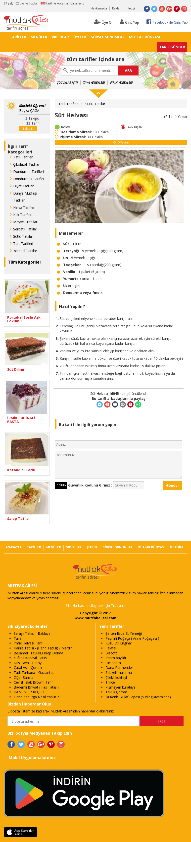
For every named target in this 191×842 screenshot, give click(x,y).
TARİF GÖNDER (172, 47)
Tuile (17, 638)
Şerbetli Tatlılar (25, 229)
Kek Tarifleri (22, 214)
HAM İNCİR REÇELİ (29, 692)
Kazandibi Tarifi (21, 470)
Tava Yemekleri (94, 82)
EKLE (161, 721)
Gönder (172, 485)
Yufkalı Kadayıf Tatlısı (31, 657)
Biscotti (111, 653)
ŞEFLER (92, 547)
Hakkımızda (99, 8)
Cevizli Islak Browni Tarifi (33, 682)
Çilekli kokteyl (116, 677)
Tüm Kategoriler (24, 262)
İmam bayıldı (115, 657)
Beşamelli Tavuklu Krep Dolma (38, 653)
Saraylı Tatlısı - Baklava (32, 633)
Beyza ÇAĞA (32, 108)
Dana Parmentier (119, 667)
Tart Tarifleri (23, 243)
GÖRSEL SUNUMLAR (108, 37)
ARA (128, 70)
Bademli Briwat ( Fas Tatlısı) (36, 687)
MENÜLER (39, 37)
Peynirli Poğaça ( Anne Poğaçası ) (132, 638)
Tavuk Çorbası (116, 692)
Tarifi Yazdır (175, 116)
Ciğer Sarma (23, 677)
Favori (121, 142)
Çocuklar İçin (67, 82)
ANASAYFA (14, 547)
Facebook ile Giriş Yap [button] (167, 22)
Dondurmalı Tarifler (29, 178)
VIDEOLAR (60, 37)
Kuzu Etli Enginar (118, 643)
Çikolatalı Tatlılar (26, 164)
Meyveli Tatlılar (25, 221)
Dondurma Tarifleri (28, 171)
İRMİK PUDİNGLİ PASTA (21, 420)
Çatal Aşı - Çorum (28, 667)
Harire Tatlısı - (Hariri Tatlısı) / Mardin (43, 648)
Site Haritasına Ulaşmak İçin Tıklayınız (95, 605)
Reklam (117, 8)
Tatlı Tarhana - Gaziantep (34, 672)
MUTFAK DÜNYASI (144, 37)
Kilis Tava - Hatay (28, 662)
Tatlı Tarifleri (23, 157)
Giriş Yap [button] (129, 22)
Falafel (110, 648)
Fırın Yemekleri (121, 82)
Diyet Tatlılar (23, 186)
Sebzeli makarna (118, 672)
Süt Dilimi (15, 369)
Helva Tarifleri (24, 207)
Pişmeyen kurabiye (120, 687)
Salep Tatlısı (18, 518)
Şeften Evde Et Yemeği (123, 633)
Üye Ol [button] (103, 22)
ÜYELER (79, 37)
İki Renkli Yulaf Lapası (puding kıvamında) (138, 697)
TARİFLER (18, 37)
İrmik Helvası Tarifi (28, 643)
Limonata (113, 662)
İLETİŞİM (176, 547)
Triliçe (110, 682)
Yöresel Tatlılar (25, 250)
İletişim (133, 8)
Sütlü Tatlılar (23, 236)
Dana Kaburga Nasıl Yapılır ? (36, 697)
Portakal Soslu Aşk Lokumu (24, 319)
